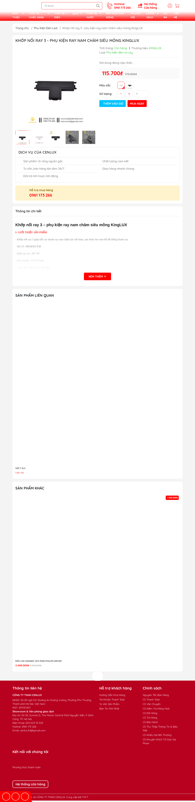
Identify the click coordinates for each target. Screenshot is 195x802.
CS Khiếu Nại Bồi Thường (157, 736)
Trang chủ (22, 29)
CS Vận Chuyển (152, 705)
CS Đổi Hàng (150, 714)
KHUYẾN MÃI (136, 16)
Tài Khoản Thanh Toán (112, 701)
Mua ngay (137, 105)
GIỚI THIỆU (19, 16)
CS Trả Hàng (150, 719)
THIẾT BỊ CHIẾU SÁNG (40, 16)
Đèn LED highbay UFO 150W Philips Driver (38, 662)
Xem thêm (97, 278)
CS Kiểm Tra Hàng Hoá (156, 710)
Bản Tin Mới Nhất (109, 710)
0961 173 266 (40, 196)
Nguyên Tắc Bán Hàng (156, 696)
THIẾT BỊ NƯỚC (95, 16)
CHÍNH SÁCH (154, 16)
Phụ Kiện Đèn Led (45, 29)
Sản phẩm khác (29, 489)
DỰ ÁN (165, 16)
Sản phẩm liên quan (34, 296)
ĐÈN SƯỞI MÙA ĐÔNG (115, 16)
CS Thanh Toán (151, 701)
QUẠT (78, 14)
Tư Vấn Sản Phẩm (109, 705)
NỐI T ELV (20, 469)
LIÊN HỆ (176, 16)
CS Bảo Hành (150, 723)
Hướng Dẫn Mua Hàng (112, 696)
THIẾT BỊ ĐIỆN (62, 16)
